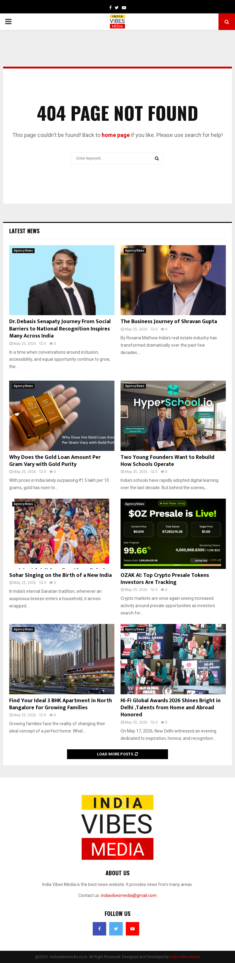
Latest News (24, 231)
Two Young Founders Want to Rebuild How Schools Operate (167, 461)
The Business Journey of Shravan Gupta (169, 321)
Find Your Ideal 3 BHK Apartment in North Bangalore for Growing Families (60, 704)
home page (116, 135)
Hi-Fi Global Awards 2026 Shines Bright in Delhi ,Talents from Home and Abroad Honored (171, 708)
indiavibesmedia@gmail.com (129, 895)
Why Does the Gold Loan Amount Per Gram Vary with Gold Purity (55, 461)
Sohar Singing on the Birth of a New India (60, 575)
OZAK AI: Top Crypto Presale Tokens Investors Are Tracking (165, 579)
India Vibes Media (185, 957)
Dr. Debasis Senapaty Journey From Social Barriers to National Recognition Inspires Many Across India (60, 329)
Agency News (23, 250)
